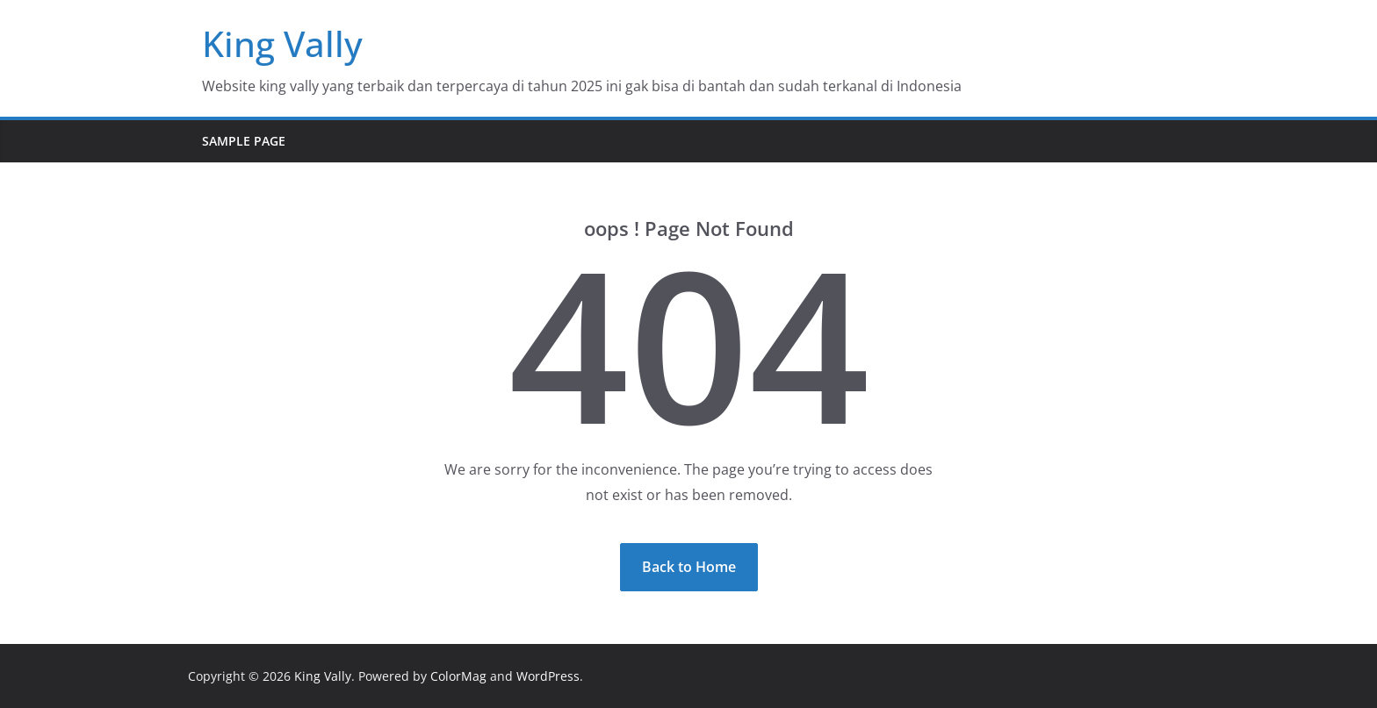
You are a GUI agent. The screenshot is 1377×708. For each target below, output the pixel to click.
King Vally (282, 43)
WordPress (548, 676)
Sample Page (243, 140)
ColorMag (458, 676)
